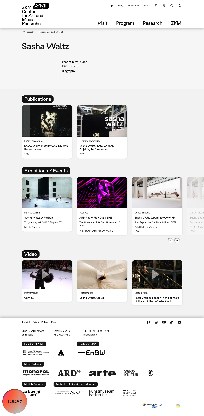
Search (179, 5)
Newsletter (134, 5)
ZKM (176, 23)
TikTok (171, 322)
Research (152, 23)
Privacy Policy (40, 322)
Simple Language (156, 5)
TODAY (15, 401)
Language (171, 5)
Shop (120, 5)
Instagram (156, 322)
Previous (170, 240)
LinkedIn (179, 322)
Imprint (26, 322)
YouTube (163, 322)
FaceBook (148, 322)
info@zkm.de (90, 334)
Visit (102, 23)
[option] (47, 131)
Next (177, 240)
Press (147, 5)
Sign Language (163, 5)
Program (125, 23)
